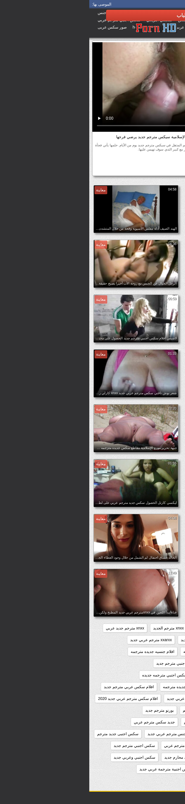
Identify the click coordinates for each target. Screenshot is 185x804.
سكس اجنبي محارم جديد (95, 757)
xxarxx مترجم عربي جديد (62, 640)
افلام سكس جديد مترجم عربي (151, 687)
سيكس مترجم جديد (150, 170)
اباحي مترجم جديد (161, 651)
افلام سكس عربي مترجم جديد (40, 687)
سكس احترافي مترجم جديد (153, 781)
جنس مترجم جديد (120, 734)
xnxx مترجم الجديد (79, 628)
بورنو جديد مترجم (107, 710)
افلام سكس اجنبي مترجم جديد (92, 663)
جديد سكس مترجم (110, 722)
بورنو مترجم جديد (70, 710)
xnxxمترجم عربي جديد (110, 640)
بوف (141, 159)
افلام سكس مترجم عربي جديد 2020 (39, 698)
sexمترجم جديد (163, 628)
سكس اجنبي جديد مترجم (155, 745)
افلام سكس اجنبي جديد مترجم (151, 663)
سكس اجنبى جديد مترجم (28, 734)
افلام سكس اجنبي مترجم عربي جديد (146, 675)
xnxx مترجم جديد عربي (36, 628)
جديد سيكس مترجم (160, 734)
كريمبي (103, 159)
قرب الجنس (122, 159)
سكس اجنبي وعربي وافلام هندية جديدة (144, 769)
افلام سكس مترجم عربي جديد (103, 698)
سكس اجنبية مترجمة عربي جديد (77, 769)
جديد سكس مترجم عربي (65, 722)
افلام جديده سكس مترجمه (116, 651)
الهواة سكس (158, 159)
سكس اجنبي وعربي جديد (45, 757)
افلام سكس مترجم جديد (156, 698)
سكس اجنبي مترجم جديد (45, 745)
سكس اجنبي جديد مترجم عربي (100, 745)
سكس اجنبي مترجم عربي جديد (150, 757)
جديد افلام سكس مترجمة (155, 722)
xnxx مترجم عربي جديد (157, 640)
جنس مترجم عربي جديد (77, 734)
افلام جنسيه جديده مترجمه (63, 651)
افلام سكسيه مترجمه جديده (153, 710)
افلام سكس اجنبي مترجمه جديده (80, 675)
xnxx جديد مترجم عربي (123, 628)
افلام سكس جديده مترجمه (96, 687)
